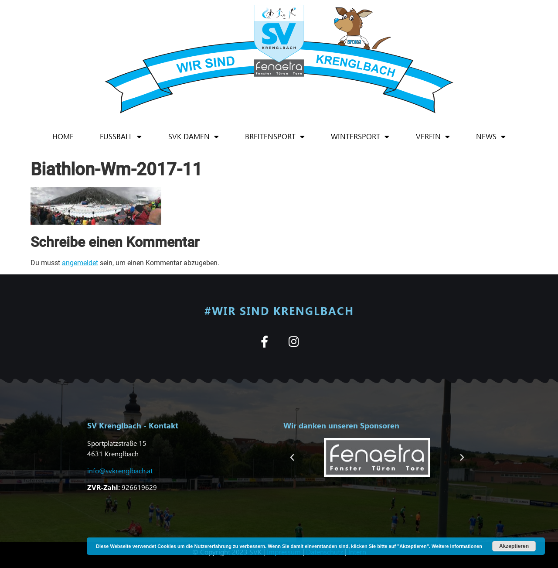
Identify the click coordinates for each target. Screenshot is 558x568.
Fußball (121, 137)
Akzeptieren (514, 546)
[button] (292, 457)
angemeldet (80, 263)
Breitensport (275, 137)
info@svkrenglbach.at (120, 470)
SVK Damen (193, 137)
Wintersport (360, 137)
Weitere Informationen (457, 546)
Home (63, 136)
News (491, 137)
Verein (433, 137)
